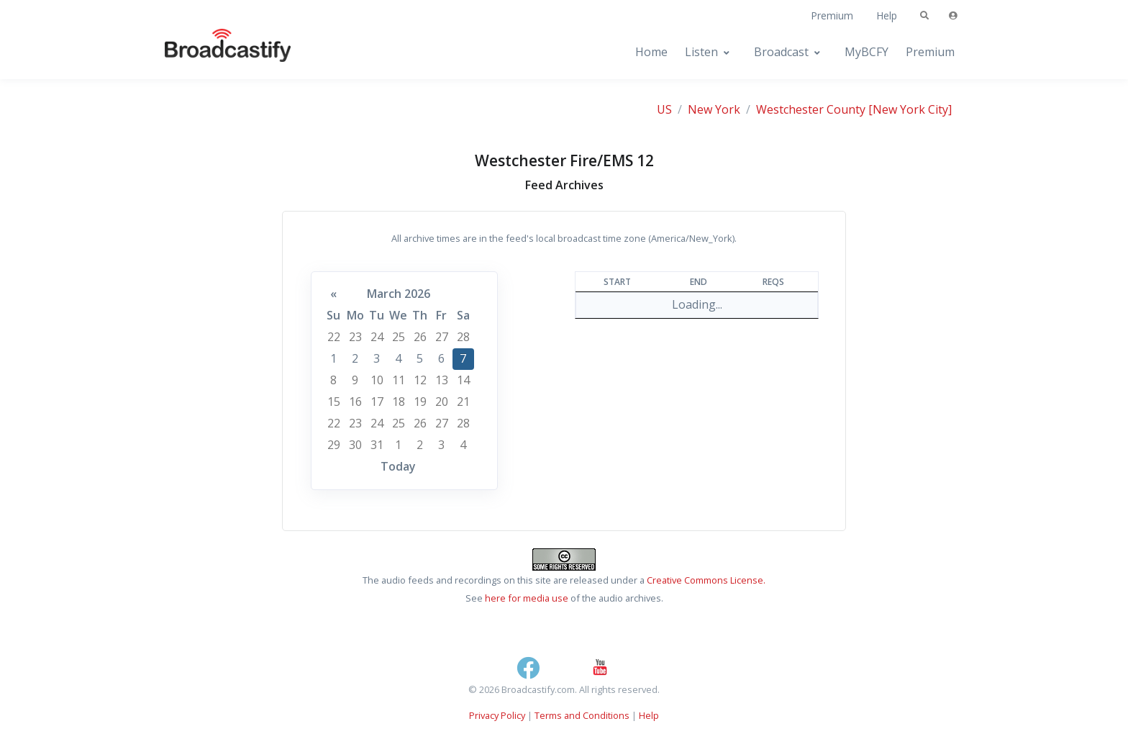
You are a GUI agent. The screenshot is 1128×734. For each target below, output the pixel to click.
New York (714, 109)
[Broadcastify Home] (214, 52)
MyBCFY (866, 52)
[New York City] (910, 109)
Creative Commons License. (706, 580)
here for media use (526, 598)
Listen (701, 52)
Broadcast (781, 52)
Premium (832, 15)
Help (886, 15)
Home (651, 52)
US (664, 109)
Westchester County (810, 109)
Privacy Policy (497, 715)
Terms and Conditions (582, 715)
